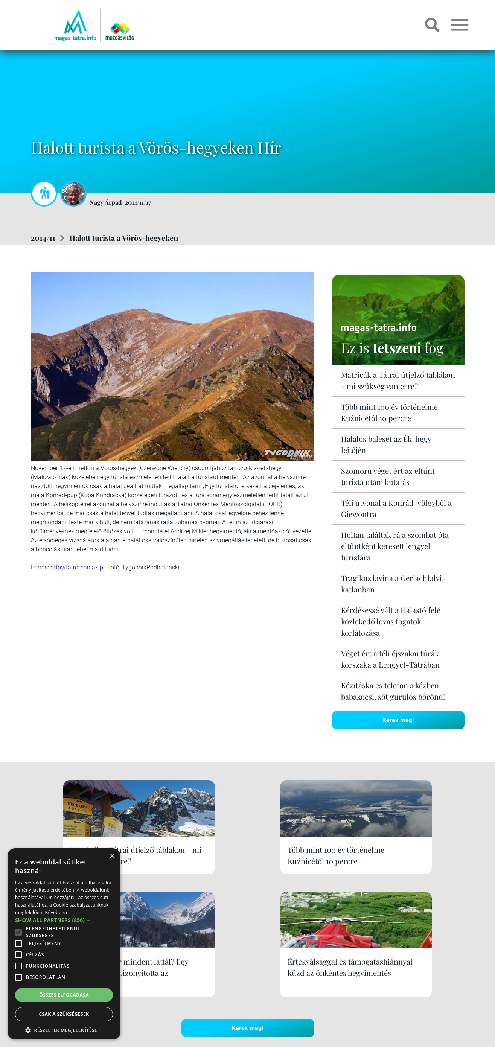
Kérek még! (398, 719)
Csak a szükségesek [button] (64, 1014)
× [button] (112, 856)
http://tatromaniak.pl (77, 567)
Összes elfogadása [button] (64, 995)
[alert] (64, 943)
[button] (64, 1029)
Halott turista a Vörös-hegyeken (123, 238)
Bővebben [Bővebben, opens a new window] (56, 912)
